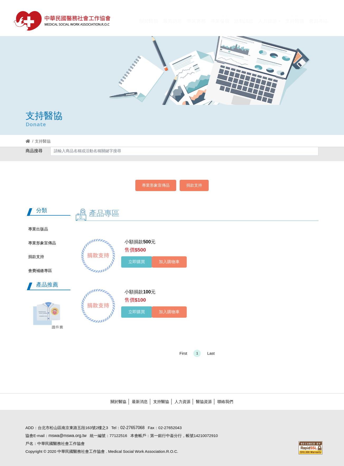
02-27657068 (130, 427)
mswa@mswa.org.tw (65, 435)
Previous (26, 313)
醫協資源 (201, 401)
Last (210, 356)
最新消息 (137, 401)
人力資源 (180, 401)
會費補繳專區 (40, 270)
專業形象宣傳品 (156, 185)
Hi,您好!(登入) (283, 12)
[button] (269, 24)
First (183, 356)
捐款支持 (194, 185)
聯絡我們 (222, 401)
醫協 (62, 21)
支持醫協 (158, 401)
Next (67, 313)
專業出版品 (38, 229)
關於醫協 (115, 401)
